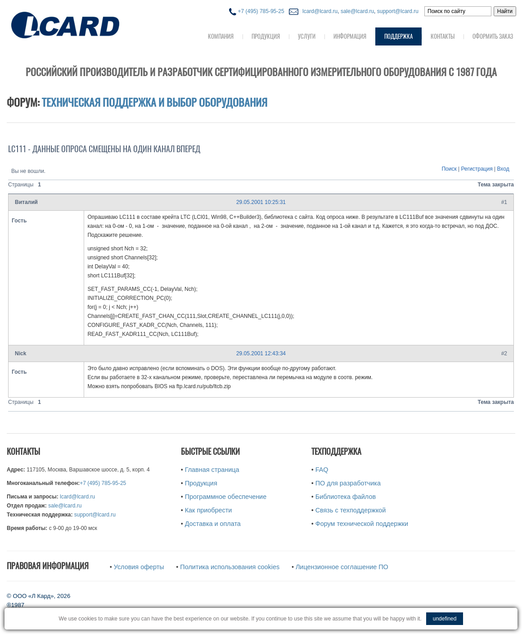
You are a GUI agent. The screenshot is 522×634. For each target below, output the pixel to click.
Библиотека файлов (345, 496)
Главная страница (212, 469)
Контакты (442, 36)
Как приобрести (208, 510)
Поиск (448, 169)
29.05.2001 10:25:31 (261, 202)
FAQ (321, 469)
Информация (349, 36)
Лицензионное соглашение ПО (342, 567)
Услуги (306, 36)
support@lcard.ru (397, 11)
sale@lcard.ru (357, 11)
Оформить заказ (492, 36)
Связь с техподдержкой (350, 510)
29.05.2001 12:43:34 (261, 353)
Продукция (266, 36)
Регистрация (477, 169)
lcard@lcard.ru (319, 11)
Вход (503, 169)
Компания (221, 36)
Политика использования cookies (229, 567)
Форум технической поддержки (361, 523)
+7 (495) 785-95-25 (256, 11)
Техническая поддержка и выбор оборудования (154, 102)
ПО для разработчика (348, 483)
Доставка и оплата (213, 523)
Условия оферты (139, 567)
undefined (445, 619)
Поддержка (398, 36)
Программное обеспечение (225, 496)
